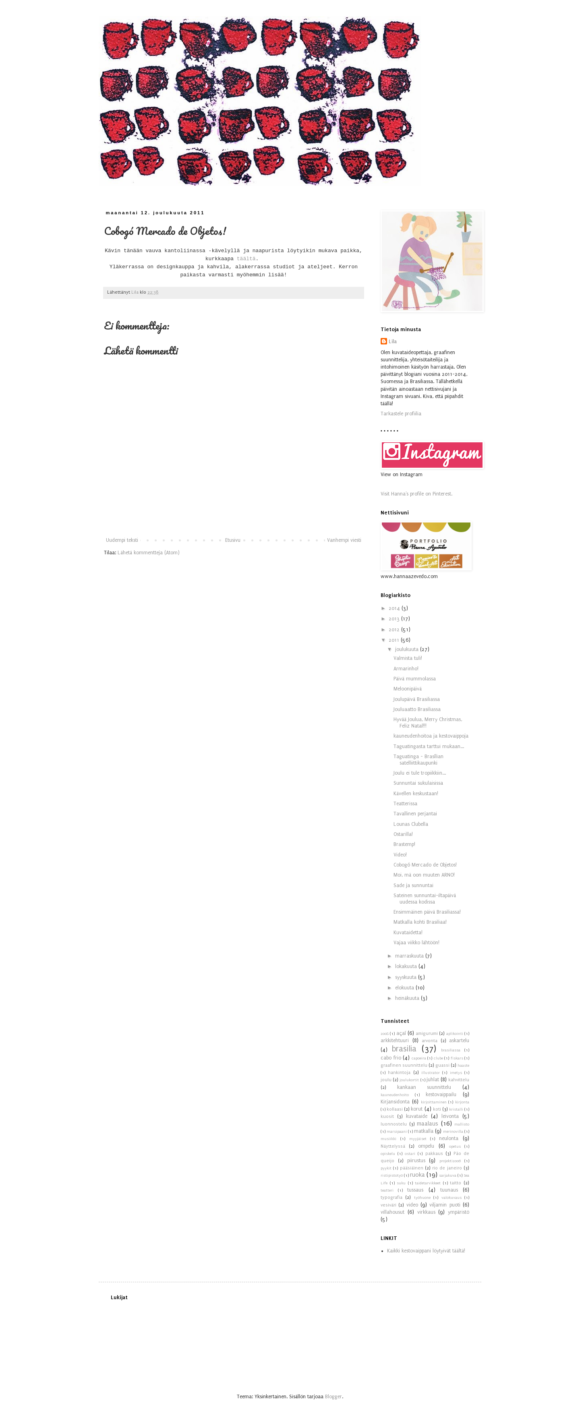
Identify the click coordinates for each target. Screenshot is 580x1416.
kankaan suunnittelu (424, 1087)
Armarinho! (406, 669)
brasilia (404, 1048)
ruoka (417, 1174)
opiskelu (388, 1153)
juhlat (433, 1079)
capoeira (419, 1058)
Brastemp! (404, 844)
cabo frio (391, 1058)
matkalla (423, 1131)
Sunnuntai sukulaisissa (418, 783)
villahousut (392, 1212)
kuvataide (416, 1116)
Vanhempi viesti (344, 540)
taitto (455, 1183)
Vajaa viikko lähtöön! (416, 942)
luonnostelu (394, 1124)
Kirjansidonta (395, 1102)
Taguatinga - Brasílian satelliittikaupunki (418, 760)
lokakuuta (406, 966)
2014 (395, 608)
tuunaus (449, 1190)
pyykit (386, 1168)
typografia (391, 1197)
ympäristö (458, 1212)
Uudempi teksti (122, 540)
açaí (401, 1033)
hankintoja (399, 1072)
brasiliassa (450, 1050)
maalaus (427, 1123)
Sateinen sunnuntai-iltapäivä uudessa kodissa (425, 899)
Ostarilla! (403, 834)
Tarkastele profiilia (401, 414)
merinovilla (453, 1131)
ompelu (426, 1146)
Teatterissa (405, 803)
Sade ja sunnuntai (413, 885)
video (412, 1205)
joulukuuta (407, 649)
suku (401, 1183)
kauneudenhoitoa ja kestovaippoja (431, 736)
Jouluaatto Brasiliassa (417, 709)
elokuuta (405, 988)
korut (417, 1109)
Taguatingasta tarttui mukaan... (429, 746)
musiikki (388, 1138)
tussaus (415, 1190)
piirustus (416, 1160)
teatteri (387, 1190)
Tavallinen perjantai (415, 814)
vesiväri (388, 1205)
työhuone (422, 1197)
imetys (456, 1072)
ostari (410, 1153)
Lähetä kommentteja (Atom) (149, 553)
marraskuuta (410, 956)
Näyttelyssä (393, 1146)
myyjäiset (418, 1138)
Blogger (333, 1396)
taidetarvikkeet (428, 1183)
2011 (395, 640)
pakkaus (434, 1153)
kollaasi (395, 1109)
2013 (395, 619)
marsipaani (397, 1131)
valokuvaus (451, 1197)
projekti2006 (450, 1161)
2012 (395, 629)
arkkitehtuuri (395, 1040)
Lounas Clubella (411, 824)
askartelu (459, 1040)
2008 (385, 1033)
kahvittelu (458, 1079)
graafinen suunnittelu (404, 1065)
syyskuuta (406, 977)
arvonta (429, 1040)
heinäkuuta (408, 998)
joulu (386, 1079)
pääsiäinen (411, 1168)
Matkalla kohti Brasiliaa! (420, 922)
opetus (455, 1146)
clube (438, 1058)
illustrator (430, 1072)
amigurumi (427, 1033)
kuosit (387, 1116)
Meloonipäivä (408, 689)
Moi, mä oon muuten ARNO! (424, 875)
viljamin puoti (444, 1205)
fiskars (457, 1058)
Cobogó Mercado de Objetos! (425, 865)
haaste (463, 1065)
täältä (246, 259)
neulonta (448, 1138)
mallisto (461, 1124)
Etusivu (232, 540)
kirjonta (462, 1102)
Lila (393, 341)
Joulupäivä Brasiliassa (417, 699)
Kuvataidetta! (408, 932)
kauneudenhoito (395, 1095)
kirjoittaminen (434, 1102)
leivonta (450, 1116)
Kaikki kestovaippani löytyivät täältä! (426, 1251)
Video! (400, 855)
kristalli (456, 1109)
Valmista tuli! (408, 658)
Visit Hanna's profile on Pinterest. (416, 494)
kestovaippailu (441, 1094)
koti (437, 1109)
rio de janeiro (447, 1168)
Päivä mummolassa (415, 679)
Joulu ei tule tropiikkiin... (420, 773)
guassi (442, 1065)
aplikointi (454, 1033)
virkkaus (426, 1212)
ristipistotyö (392, 1175)
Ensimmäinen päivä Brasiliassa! (427, 912)
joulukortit (409, 1080)
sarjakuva (447, 1175)
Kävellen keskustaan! (416, 793)
